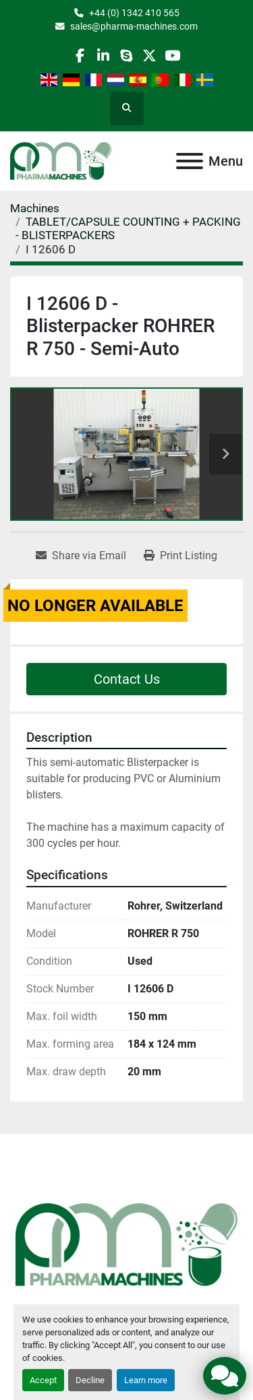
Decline (90, 1380)
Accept (43, 1380)
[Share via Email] (81, 556)
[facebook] (80, 55)
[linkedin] (103, 55)
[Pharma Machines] (126, 1243)
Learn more (145, 1380)
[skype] (126, 55)
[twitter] (149, 55)
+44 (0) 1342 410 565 (134, 12)
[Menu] (189, 161)
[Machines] (34, 208)
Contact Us (127, 679)
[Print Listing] (180, 556)
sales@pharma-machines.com (134, 26)
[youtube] (172, 55)
